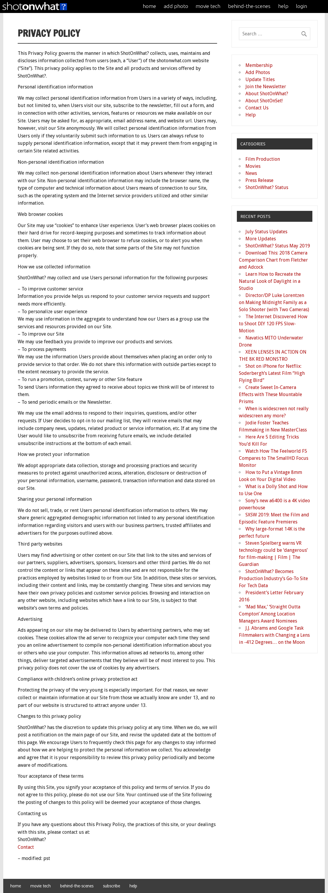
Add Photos (257, 72)
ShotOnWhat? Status (266, 187)
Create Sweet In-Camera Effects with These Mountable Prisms (270, 394)
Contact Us (256, 108)
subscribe (111, 886)
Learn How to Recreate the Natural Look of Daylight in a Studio (270, 281)
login (301, 6)
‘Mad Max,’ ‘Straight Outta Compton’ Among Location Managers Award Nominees (269, 614)
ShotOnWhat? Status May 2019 (277, 246)
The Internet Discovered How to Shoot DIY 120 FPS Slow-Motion (273, 324)
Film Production (262, 159)
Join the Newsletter (265, 86)
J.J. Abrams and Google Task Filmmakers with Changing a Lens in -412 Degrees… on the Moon (274, 635)
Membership (259, 65)
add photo (176, 6)
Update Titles (260, 79)
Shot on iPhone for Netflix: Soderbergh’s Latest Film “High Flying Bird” (272, 373)
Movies (252, 166)
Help (250, 115)
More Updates (260, 239)
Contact (26, 847)
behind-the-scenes (249, 6)
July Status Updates (266, 231)
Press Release (259, 180)
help (283, 6)
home (149, 6)
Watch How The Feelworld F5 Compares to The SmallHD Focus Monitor (273, 458)
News (251, 173)
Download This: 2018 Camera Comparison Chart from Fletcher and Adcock (273, 260)
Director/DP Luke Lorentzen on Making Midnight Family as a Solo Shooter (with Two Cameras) (274, 302)
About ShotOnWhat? (266, 93)
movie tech (208, 6)
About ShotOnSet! (264, 101)
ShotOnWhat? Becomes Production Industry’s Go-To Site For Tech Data (273, 578)
